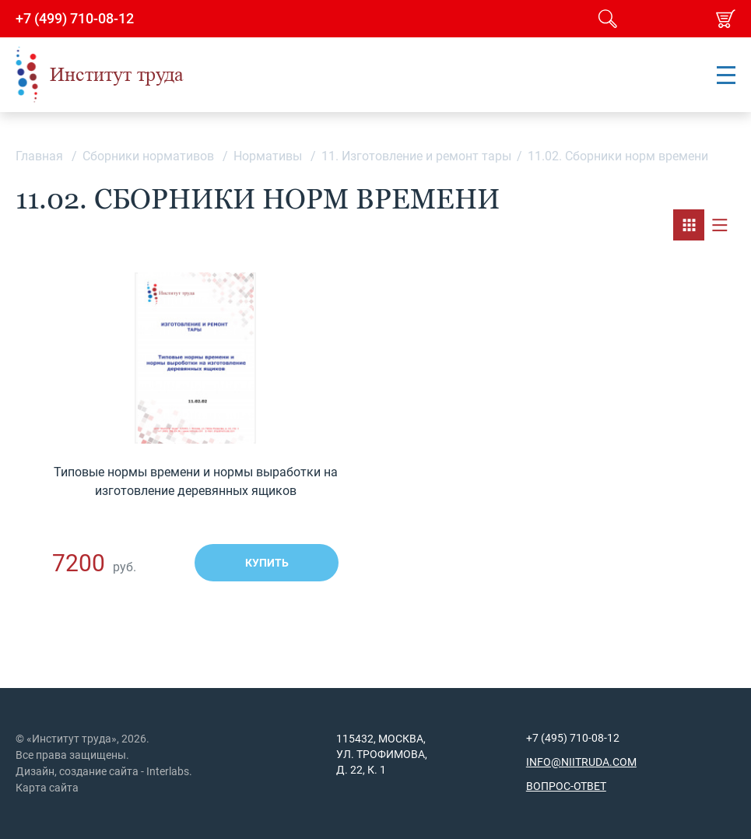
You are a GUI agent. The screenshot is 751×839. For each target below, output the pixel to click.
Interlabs (167, 771)
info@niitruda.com (581, 762)
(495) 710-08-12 (579, 738)
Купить (267, 562)
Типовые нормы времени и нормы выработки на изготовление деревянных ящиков (196, 481)
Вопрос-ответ (566, 786)
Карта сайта (47, 787)
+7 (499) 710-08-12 (75, 19)
